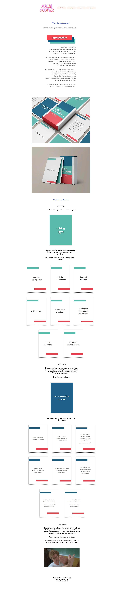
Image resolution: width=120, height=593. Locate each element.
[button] (71, 7)
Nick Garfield (59, 579)
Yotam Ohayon (60, 580)
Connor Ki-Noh (63, 578)
